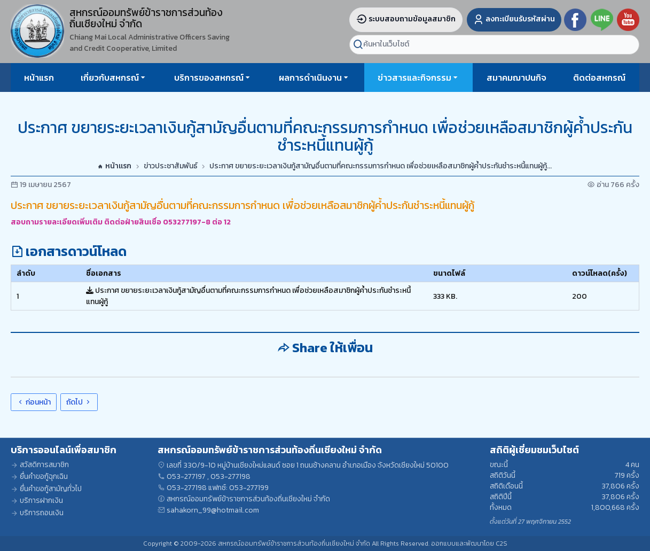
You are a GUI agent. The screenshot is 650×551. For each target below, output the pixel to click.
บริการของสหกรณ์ (209, 77)
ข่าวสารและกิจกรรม (414, 77)
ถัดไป (79, 402)
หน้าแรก (39, 77)
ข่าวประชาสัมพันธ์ (171, 166)
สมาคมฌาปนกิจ (516, 77)
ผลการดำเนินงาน (310, 77)
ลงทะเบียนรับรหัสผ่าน (514, 19)
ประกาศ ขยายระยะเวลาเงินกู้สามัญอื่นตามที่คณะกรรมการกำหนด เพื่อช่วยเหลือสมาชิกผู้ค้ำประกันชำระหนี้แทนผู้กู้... (380, 166)
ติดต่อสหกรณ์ (599, 77)
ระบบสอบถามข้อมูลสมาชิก (406, 19)
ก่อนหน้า (34, 402)
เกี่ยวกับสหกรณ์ (110, 77)
